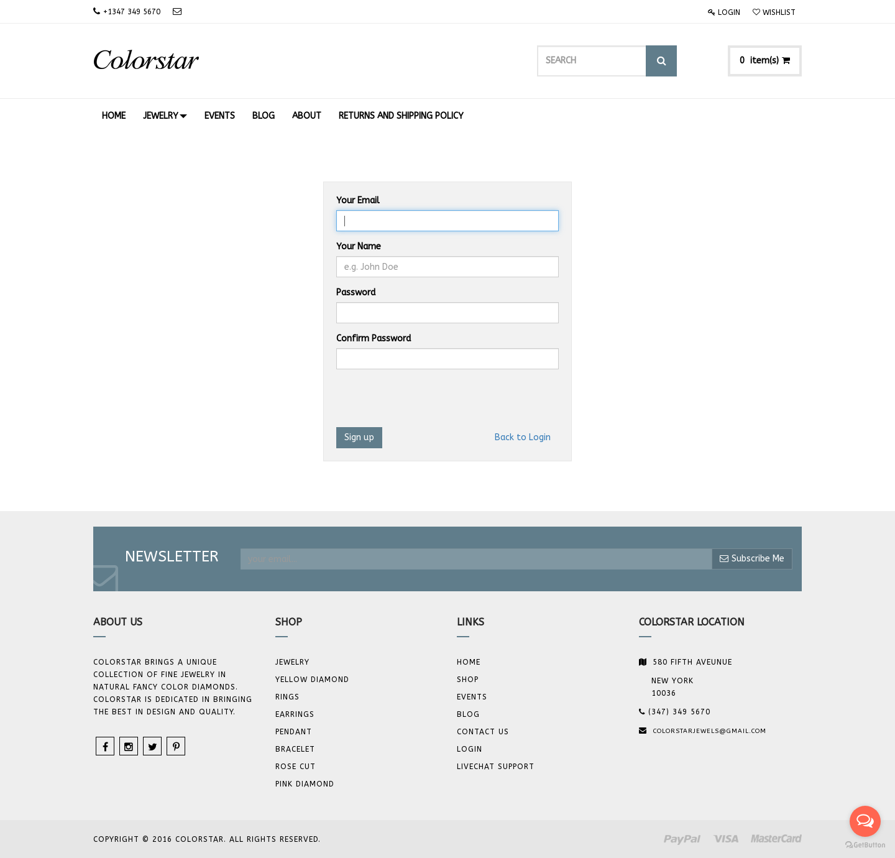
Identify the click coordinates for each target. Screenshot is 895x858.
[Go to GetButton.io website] (865, 845)
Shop (468, 679)
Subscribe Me (752, 558)
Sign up (359, 437)
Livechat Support (496, 766)
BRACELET (295, 749)
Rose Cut (295, 766)
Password (355, 292)
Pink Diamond (304, 784)
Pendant (293, 731)
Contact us (483, 731)
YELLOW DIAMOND (312, 679)
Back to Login (523, 437)
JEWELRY (292, 662)
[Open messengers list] (865, 821)
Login (724, 12)
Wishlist (774, 12)
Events (472, 697)
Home (468, 662)
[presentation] (430, 403)
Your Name (358, 246)
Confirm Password (373, 338)
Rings (287, 697)
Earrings (294, 714)
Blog (468, 714)
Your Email (358, 200)
